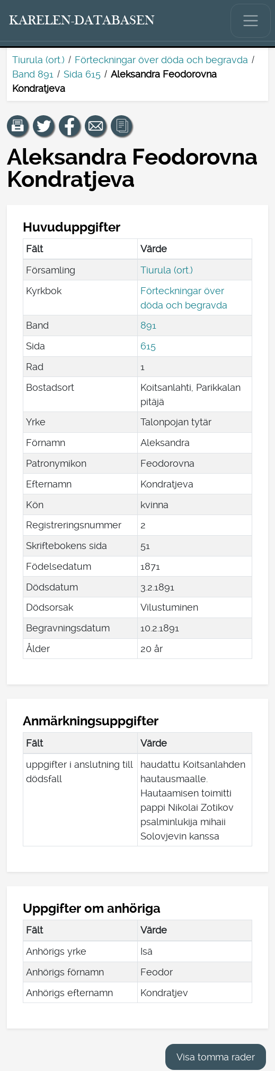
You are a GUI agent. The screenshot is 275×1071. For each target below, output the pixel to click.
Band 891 (33, 74)
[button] (17, 125)
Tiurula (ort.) (38, 59)
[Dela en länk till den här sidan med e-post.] (95, 125)
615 (148, 346)
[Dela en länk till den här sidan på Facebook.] (69, 125)
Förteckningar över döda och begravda (161, 59)
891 (148, 325)
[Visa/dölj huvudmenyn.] (250, 21)
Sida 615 (82, 74)
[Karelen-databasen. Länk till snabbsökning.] (82, 21)
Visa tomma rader (215, 1057)
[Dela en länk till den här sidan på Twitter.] (43, 125)
